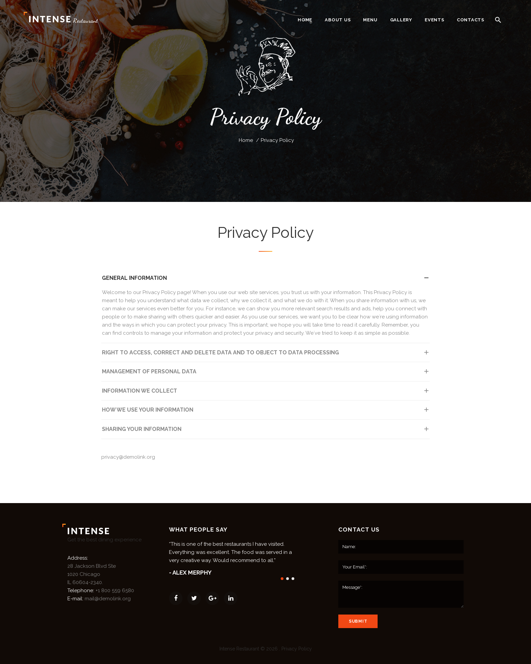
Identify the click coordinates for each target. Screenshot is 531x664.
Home (246, 140)
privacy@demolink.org (128, 457)
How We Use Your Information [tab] (266, 411)
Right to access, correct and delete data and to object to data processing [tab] (266, 354)
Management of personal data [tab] (266, 373)
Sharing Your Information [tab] (266, 431)
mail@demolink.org (108, 599)
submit (358, 621)
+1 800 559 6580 (114, 590)
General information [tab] (266, 280)
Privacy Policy (296, 648)
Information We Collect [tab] (266, 392)
